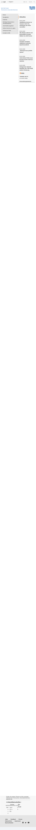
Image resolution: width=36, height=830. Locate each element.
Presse (20, 819)
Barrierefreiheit (9, 822)
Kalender (16, 19)
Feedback (13, 819)
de (24, 1)
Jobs (6, 819)
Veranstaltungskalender (25, 81)
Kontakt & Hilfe (16, 33)
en (26, 1)
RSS (22, 73)
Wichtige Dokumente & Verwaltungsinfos (16, 22)
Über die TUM (19, 804)
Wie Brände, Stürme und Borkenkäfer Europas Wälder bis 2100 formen (26, 34)
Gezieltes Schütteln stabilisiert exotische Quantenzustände (25, 43)
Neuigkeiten (16, 17)
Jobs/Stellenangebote (16, 26)
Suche (32, 1)
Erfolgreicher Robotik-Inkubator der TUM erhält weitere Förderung (26, 68)
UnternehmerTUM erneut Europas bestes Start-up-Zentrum (26, 59)
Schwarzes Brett (16, 30)
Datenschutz (8, 821)
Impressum (18, 821)
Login (3, 1)
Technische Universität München (32, 7)
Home (4, 14)
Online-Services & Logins (16, 28)
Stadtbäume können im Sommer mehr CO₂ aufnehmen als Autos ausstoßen (26, 25)
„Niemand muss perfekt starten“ (26, 51)
